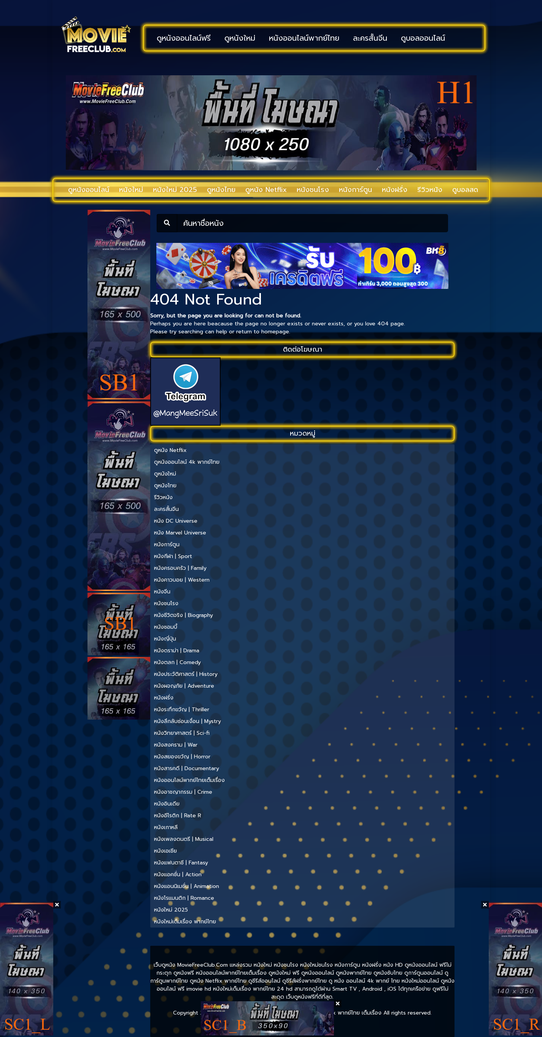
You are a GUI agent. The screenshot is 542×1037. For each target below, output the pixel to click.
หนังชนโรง (313, 189)
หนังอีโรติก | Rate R (177, 816)
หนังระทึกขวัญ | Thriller (181, 710)
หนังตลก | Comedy (177, 662)
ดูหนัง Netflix (266, 189)
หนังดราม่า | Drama (176, 651)
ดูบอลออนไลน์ (423, 38)
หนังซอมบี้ (165, 627)
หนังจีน (162, 592)
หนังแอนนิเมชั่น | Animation (186, 886)
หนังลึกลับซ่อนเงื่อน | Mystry (187, 721)
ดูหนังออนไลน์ (88, 189)
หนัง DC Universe (175, 521)
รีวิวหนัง (429, 189)
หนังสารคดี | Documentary (186, 768)
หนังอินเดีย (167, 804)
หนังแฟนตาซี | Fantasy (181, 863)
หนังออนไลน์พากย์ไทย (304, 38)
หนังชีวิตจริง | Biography (183, 615)
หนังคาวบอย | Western (182, 580)
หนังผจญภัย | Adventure (184, 686)
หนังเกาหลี (166, 827)
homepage (275, 332)
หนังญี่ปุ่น (165, 639)
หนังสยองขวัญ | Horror (182, 757)
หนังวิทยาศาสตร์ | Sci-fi (182, 733)
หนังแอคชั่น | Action (178, 874)
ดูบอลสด (465, 189)
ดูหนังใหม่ (239, 38)
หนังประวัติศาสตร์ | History (186, 674)
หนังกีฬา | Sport (173, 556)
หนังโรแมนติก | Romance (184, 898)
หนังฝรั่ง (394, 189)
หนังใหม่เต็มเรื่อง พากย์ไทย (185, 922)
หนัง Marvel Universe (180, 533)
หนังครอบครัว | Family (180, 568)
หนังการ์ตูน (355, 189)
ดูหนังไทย (221, 189)
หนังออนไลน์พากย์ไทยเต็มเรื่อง (189, 780)
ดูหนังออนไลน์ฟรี (184, 38)
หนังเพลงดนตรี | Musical (183, 839)
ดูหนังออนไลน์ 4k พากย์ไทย (186, 462)
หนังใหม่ (131, 189)
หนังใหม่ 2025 (175, 189)
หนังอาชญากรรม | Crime (183, 792)
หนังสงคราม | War (175, 745)
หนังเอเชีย (165, 851)
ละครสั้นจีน (370, 38)
